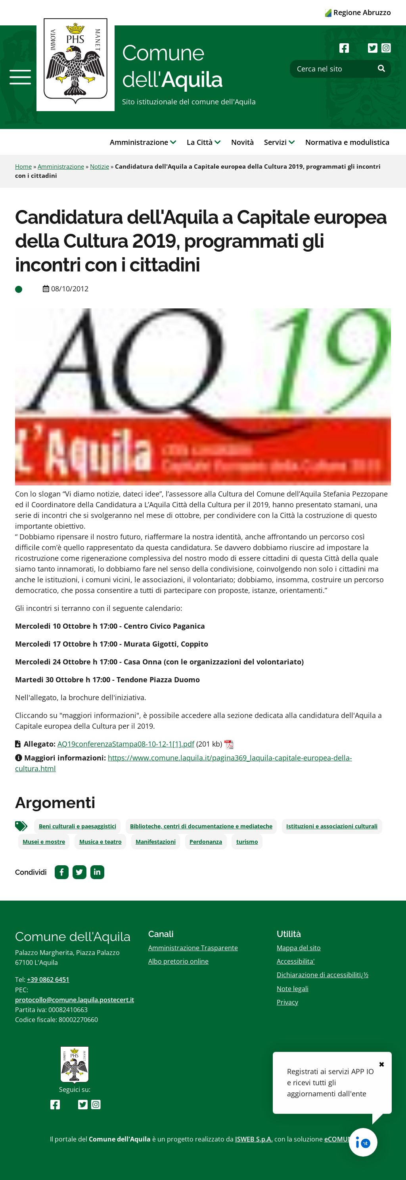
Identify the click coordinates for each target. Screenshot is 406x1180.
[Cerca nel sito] (340, 69)
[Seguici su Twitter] (372, 47)
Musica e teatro (100, 841)
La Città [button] (204, 142)
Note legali (292, 988)
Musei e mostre (44, 841)
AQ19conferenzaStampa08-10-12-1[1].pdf (125, 744)
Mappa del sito (299, 947)
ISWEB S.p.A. (254, 1139)
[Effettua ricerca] (381, 69)
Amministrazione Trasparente (193, 947)
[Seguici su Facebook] (344, 47)
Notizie (99, 166)
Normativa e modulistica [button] (347, 142)
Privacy (287, 1002)
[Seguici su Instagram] (386, 47)
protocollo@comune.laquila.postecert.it (74, 999)
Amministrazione (61, 166)
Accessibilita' (296, 961)
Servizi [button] (279, 142)
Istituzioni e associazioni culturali (331, 826)
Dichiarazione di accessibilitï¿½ (322, 974)
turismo (247, 841)
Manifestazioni (156, 841)
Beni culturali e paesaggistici (77, 826)
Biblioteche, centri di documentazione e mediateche (201, 826)
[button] (20, 77)
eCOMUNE (340, 1139)
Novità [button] (242, 142)
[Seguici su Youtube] (358, 47)
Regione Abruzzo (358, 12)
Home (23, 166)
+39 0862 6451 (48, 979)
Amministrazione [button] (143, 142)
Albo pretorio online (178, 961)
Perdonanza (206, 841)
